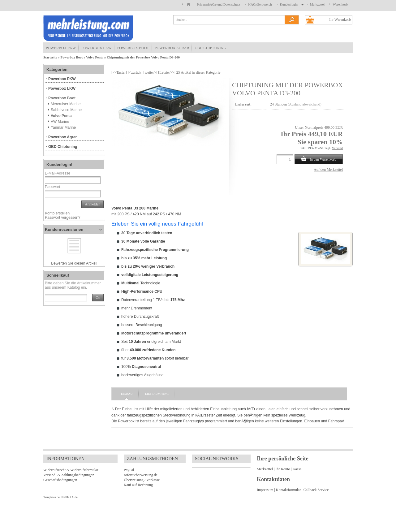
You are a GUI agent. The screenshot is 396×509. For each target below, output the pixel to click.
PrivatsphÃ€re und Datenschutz (218, 4)
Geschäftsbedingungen (60, 480)
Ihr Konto (282, 469)
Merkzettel (317, 4)
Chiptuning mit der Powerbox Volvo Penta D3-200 (143, 57)
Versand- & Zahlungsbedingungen (68, 475)
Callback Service (316, 490)
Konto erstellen (57, 213)
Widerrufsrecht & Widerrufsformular (70, 470)
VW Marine (60, 121)
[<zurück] (135, 72)
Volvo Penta (94, 57)
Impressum (265, 490)
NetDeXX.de (69, 497)
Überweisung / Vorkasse (142, 480)
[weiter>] (150, 72)
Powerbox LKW (96, 48)
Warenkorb (340, 4)
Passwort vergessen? (62, 217)
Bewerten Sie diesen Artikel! (74, 263)
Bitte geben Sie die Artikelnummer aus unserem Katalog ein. (73, 285)
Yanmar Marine (63, 127)
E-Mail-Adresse (57, 173)
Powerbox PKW (61, 48)
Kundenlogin (291, 4)
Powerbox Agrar (172, 48)
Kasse (297, 469)
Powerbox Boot (133, 48)
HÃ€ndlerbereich (260, 4)
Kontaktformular (288, 490)
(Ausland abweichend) (304, 104)
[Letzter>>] (166, 72)
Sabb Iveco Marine (66, 110)
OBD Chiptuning (210, 48)
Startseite (50, 57)
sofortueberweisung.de (140, 475)
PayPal (129, 470)
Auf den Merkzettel (328, 169)
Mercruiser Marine (66, 104)
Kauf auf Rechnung (138, 485)
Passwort (52, 187)
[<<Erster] (119, 72)
